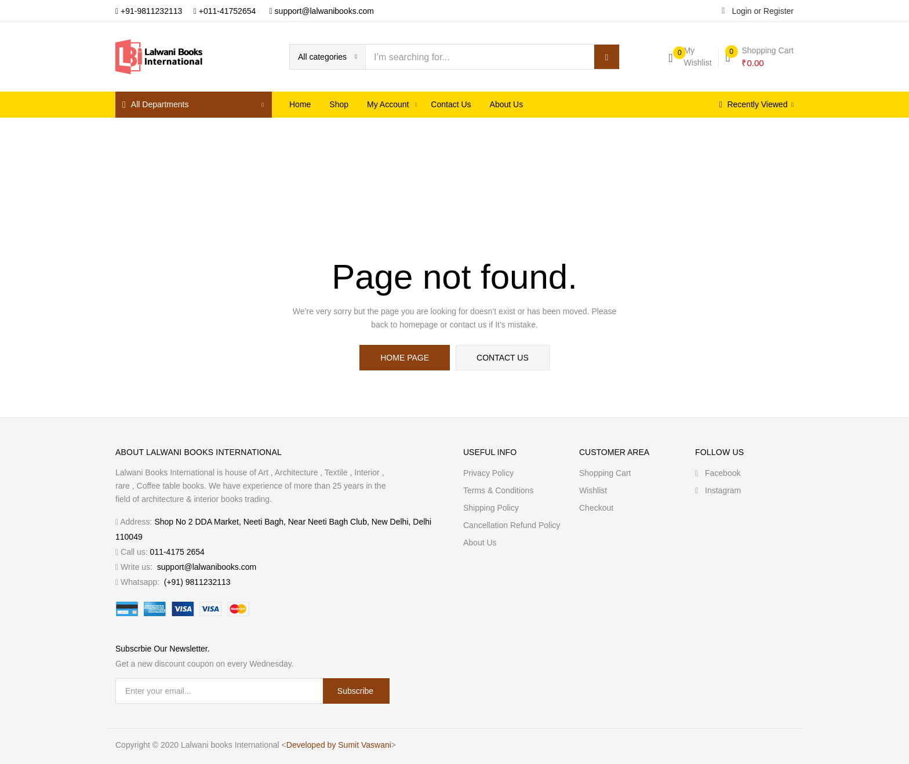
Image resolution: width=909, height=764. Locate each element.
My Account (389, 104)
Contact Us (451, 104)
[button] (327, 57)
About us (506, 104)
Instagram (718, 490)
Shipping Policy (491, 507)
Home (300, 104)
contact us (503, 357)
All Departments (155, 105)
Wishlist (593, 490)
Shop (338, 104)
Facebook (717, 473)
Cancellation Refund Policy (511, 525)
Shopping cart (605, 473)
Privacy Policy (488, 473)
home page (404, 357)
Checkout (596, 507)
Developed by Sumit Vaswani (338, 745)
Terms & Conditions (498, 490)
